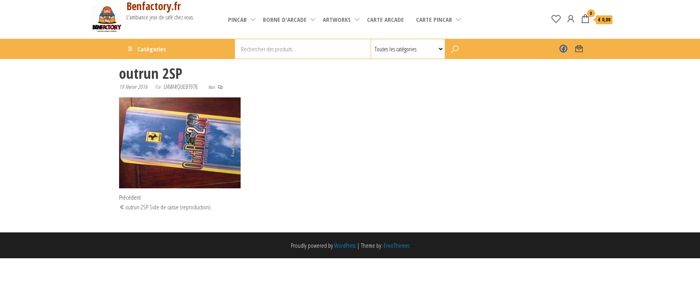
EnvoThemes (397, 245)
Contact (579, 49)
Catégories (151, 49)
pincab (237, 19)
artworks (337, 19)
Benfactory (563, 49)
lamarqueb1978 (181, 87)
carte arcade (385, 19)
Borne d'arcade (285, 19)
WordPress (345, 245)
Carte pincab (434, 19)
